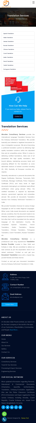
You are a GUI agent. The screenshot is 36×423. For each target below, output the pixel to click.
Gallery (3, 349)
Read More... (14, 330)
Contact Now (9, 304)
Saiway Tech (25, 418)
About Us (4, 342)
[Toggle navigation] (33, 2)
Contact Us (18, 116)
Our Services (5, 346)
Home (11, 19)
